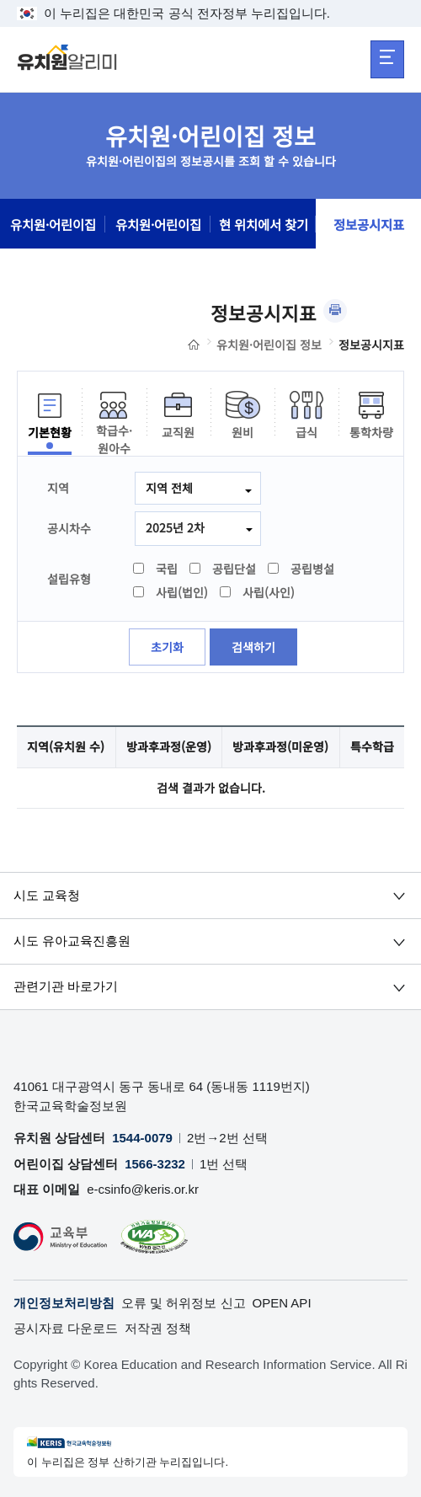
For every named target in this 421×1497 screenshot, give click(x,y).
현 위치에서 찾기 (263, 224)
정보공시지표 (368, 224)
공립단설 (223, 568)
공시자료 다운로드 (65, 1328)
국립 (156, 568)
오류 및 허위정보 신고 (183, 1303)
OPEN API (282, 1303)
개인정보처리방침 (64, 1303)
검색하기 (253, 647)
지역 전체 (169, 487)
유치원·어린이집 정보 (269, 344)
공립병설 (301, 568)
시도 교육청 (46, 895)
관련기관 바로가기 (65, 986)
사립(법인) (171, 592)
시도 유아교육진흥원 (72, 940)
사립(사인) (258, 592)
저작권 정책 (158, 1328)
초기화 (167, 647)
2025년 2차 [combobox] (175, 527)
